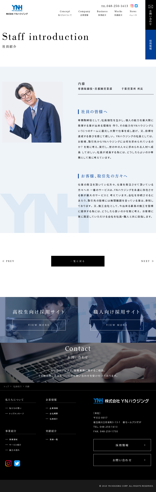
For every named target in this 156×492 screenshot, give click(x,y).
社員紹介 (17, 386)
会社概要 (54, 413)
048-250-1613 (117, 6)
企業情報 (51, 400)
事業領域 (13, 439)
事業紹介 (11, 431)
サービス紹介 (15, 445)
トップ (6, 386)
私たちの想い (15, 408)
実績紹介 (51, 431)
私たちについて (14, 400)
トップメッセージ (16, 413)
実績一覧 (54, 439)
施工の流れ (14, 450)
